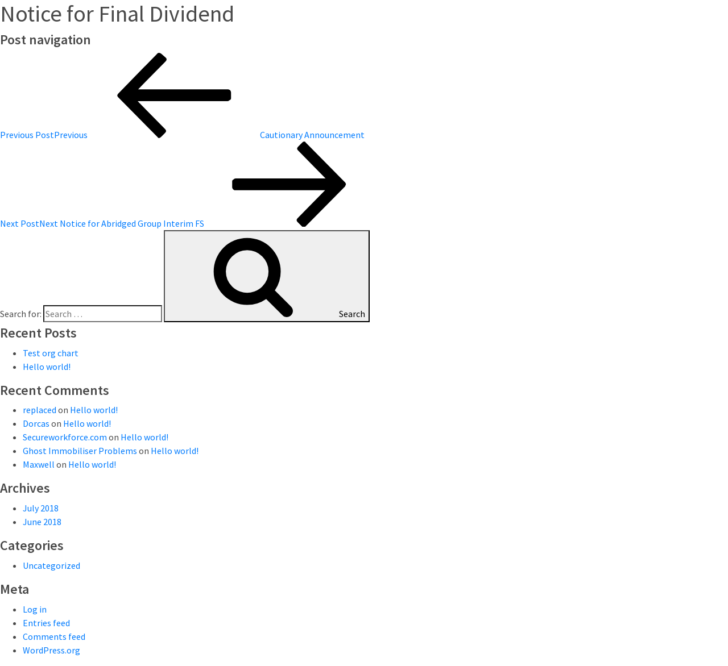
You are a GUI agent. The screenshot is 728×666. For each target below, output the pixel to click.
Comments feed (54, 636)
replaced (39, 409)
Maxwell (39, 464)
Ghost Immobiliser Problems (80, 450)
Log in (35, 609)
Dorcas (36, 423)
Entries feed (46, 622)
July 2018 (41, 508)
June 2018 (42, 521)
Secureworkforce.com (65, 437)
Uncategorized (51, 565)
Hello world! (47, 366)
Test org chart (50, 353)
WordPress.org (51, 650)
